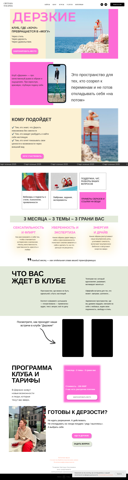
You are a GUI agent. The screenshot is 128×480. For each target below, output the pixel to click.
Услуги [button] (70, 4)
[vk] (102, 4)
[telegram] (105, 4)
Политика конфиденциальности (64, 462)
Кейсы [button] (47, 4)
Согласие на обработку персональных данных (64, 460)
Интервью (79, 4)
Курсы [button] (61, 4)
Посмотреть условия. (105, 475)
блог (54, 4)
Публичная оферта (64, 458)
